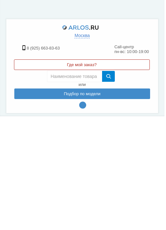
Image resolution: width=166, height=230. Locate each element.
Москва (82, 35)
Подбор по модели (82, 93)
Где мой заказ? (82, 64)
